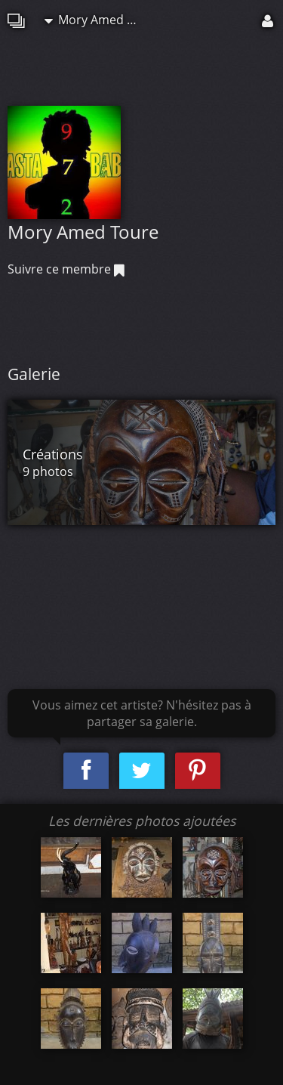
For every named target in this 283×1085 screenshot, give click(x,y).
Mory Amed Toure (97, 19)
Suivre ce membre (66, 269)
